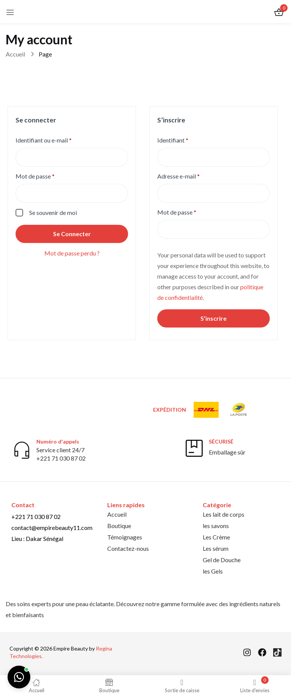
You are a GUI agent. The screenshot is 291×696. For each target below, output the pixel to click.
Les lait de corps (223, 514)
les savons (216, 525)
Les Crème (216, 537)
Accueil (15, 54)
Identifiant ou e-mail (59, 140)
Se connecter (72, 233)
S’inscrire (213, 318)
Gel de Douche (222, 559)
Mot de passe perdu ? (72, 253)
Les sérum (215, 548)
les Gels (213, 571)
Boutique (119, 525)
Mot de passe (50, 176)
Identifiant (188, 140)
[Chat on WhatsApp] (19, 677)
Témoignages (124, 537)
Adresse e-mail (193, 176)
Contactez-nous (128, 548)
